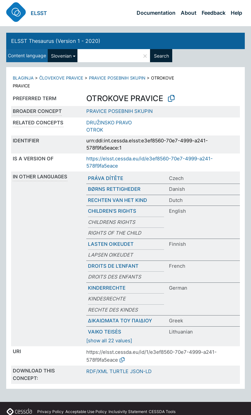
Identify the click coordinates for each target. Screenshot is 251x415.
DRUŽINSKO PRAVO (109, 122)
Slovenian (61, 56)
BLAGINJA (23, 78)
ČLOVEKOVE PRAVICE (61, 78)
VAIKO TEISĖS (104, 332)
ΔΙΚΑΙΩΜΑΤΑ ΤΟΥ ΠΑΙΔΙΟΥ (120, 320)
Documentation (156, 12)
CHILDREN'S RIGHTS (112, 211)
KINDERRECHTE (107, 288)
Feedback (214, 12)
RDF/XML (97, 371)
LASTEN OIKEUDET (111, 244)
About (188, 12)
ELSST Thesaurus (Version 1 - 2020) (55, 41)
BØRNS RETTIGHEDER (114, 189)
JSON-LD (141, 371)
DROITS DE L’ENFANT (113, 266)
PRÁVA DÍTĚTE (105, 178)
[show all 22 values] (109, 340)
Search (161, 56)
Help (236, 12)
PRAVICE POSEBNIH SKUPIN (117, 78)
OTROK (94, 130)
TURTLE (118, 371)
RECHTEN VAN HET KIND (117, 200)
